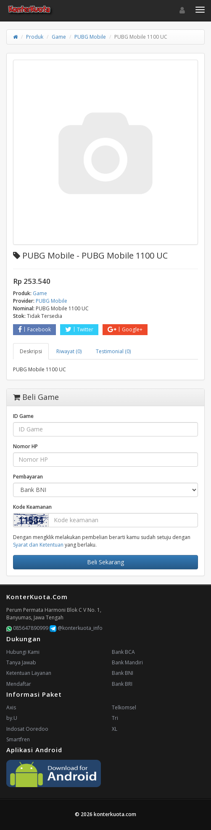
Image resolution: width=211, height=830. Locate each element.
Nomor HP (25, 446)
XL (114, 728)
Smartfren (18, 739)
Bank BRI (122, 683)
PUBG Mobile (90, 36)
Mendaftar (18, 683)
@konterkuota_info (76, 628)
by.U (11, 718)
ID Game (23, 416)
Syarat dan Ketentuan (38, 544)
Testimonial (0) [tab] (113, 351)
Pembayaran (28, 476)
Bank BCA (123, 652)
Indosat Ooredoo (27, 728)
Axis (11, 707)
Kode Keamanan (32, 506)
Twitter (79, 329)
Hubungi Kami (23, 652)
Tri (115, 718)
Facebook (34, 329)
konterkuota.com (115, 814)
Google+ (125, 329)
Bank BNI (122, 673)
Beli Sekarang (105, 562)
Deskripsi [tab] (31, 351)
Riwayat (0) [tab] (69, 351)
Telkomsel (124, 707)
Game (59, 36)
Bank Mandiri (127, 662)
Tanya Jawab (21, 662)
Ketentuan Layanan (28, 673)
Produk (34, 36)
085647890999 (27, 628)
